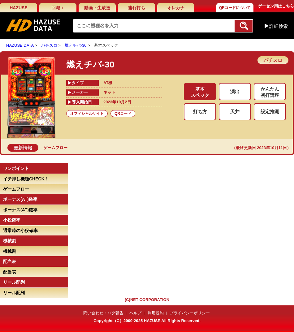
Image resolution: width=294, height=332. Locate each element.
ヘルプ (135, 313)
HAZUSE (19, 7)
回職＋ (57, 7)
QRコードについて (235, 8)
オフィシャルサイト (87, 113)
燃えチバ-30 (76, 45)
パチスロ (49, 45)
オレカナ (175, 7)
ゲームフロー (55, 147)
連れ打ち (136, 7)
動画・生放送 (97, 7)
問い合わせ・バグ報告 (103, 313)
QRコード (123, 113)
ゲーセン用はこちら (276, 6)
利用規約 (156, 313)
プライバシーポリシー (190, 313)
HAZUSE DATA (19, 45)
